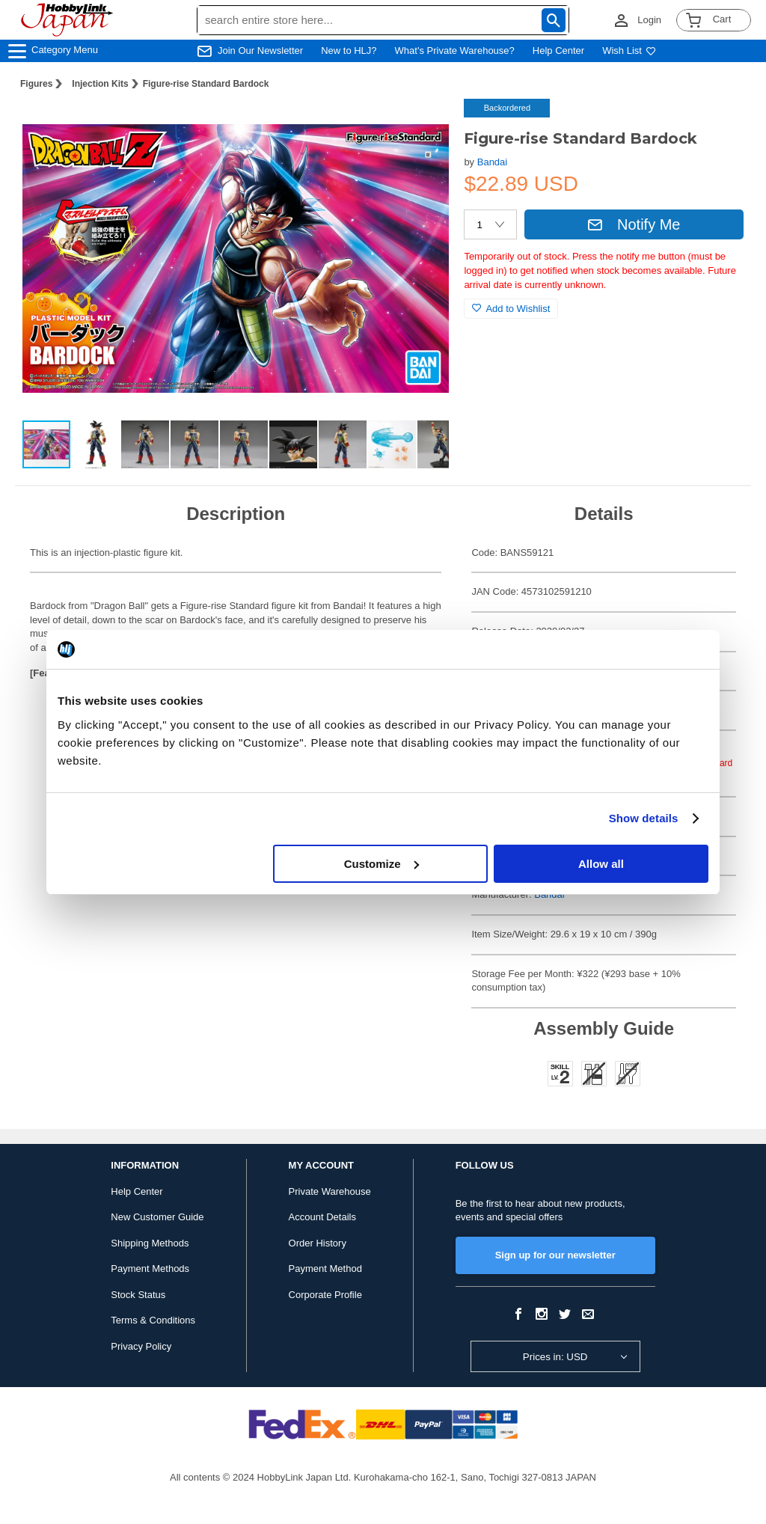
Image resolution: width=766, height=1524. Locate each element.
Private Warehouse (330, 1191)
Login (649, 19)
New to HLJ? (348, 50)
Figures (36, 84)
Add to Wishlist (511, 308)
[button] (422, 126)
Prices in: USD (555, 1356)
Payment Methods (150, 1268)
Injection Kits (100, 84)
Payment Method (325, 1268)
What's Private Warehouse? (455, 50)
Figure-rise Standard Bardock (206, 84)
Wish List (629, 50)
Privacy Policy (141, 1346)
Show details (643, 818)
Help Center (558, 50)
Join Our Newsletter (260, 50)
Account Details (322, 1216)
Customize (381, 863)
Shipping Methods (150, 1243)
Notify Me (633, 224)
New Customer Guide (157, 1216)
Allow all (601, 863)
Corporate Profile (325, 1294)
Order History (317, 1243)
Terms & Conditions (153, 1320)
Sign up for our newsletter (555, 1255)
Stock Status (138, 1294)
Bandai (492, 162)
